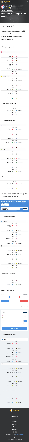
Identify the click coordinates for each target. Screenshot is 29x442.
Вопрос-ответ (14, 429)
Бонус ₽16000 (4, 205)
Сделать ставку (14, 328)
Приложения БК (14, 416)
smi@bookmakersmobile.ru (19, 434)
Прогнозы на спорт (14, 419)
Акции (14, 426)
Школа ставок (14, 424)
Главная (14, 414)
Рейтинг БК (14, 421)
